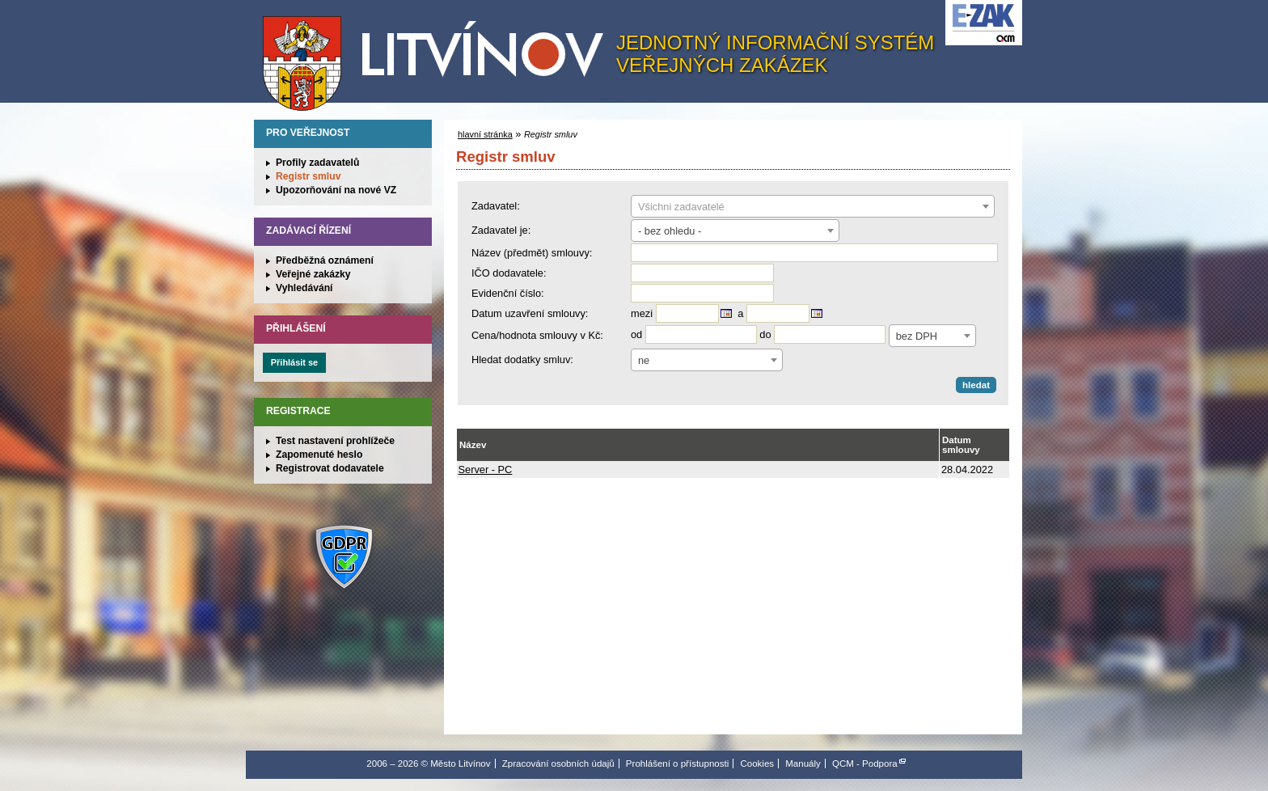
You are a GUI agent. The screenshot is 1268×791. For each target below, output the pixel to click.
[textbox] (813, 207)
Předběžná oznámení (325, 260)
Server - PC (486, 469)
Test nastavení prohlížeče (335, 440)
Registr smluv (308, 176)
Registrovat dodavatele (330, 468)
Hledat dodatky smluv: (522, 359)
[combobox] (813, 206)
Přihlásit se (294, 362)
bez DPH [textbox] (916, 336)
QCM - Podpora (865, 763)
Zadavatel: (495, 206)
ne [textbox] (643, 360)
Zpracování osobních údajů (558, 763)
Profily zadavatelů (317, 162)
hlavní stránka (485, 134)
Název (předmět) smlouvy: (531, 253)
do (765, 334)
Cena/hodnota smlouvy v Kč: (537, 335)
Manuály (803, 763)
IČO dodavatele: (508, 273)
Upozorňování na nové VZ (336, 190)
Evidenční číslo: (507, 293)
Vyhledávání (304, 288)
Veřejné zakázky (313, 274)
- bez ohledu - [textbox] (669, 231)
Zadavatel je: (500, 230)
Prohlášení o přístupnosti (677, 763)
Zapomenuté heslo (319, 454)
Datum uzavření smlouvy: (529, 313)
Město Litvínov (439, 56)
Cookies (757, 763)
